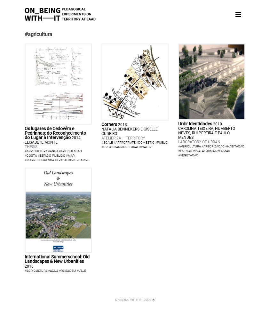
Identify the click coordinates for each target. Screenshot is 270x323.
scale (108, 142)
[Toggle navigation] (238, 15)
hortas (186, 151)
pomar (224, 151)
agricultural (127, 147)
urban (108, 147)
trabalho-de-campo (73, 160)
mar (71, 155)
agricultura (37, 151)
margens (34, 160)
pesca (49, 160)
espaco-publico (52, 155)
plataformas (206, 151)
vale (82, 270)
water (146, 147)
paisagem (68, 270)
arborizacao (214, 146)
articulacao (71, 151)
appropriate (125, 142)
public (162, 142)
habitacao (235, 146)
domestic (146, 142)
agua (54, 151)
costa (32, 155)
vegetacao (189, 155)
